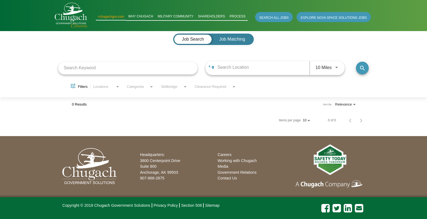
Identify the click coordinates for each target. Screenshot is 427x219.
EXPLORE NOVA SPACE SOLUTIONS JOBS (334, 17)
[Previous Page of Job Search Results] (350, 120)
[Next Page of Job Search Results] (361, 120)
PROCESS (238, 16)
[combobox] (128, 67)
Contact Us (227, 178)
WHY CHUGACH (143, 16)
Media (223, 166)
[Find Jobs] (362, 68)
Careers (224, 154)
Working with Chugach (237, 160)
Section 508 (191, 205)
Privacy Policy (166, 205)
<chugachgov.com (113, 16)
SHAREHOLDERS (212, 16)
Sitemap (212, 205)
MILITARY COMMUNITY (177, 16)
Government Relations (237, 172)
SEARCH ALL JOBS (274, 17)
